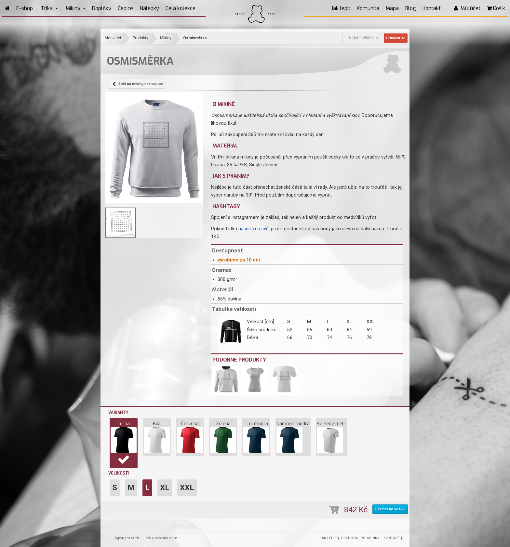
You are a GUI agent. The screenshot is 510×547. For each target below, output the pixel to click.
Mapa (392, 8)
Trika (49, 8)
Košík (496, 8)
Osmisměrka (195, 38)
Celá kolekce (180, 8)
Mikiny (76, 8)
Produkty (140, 38)
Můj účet (467, 8)
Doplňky (101, 8)
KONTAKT (391, 538)
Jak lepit (340, 8)
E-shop (24, 8)
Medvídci (113, 38)
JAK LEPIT (328, 538)
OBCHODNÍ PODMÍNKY (360, 538)
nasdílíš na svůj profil (260, 229)
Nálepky (149, 8)
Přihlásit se (395, 38)
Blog (410, 8)
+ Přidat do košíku (390, 509)
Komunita (368, 8)
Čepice (125, 8)
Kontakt (432, 8)
